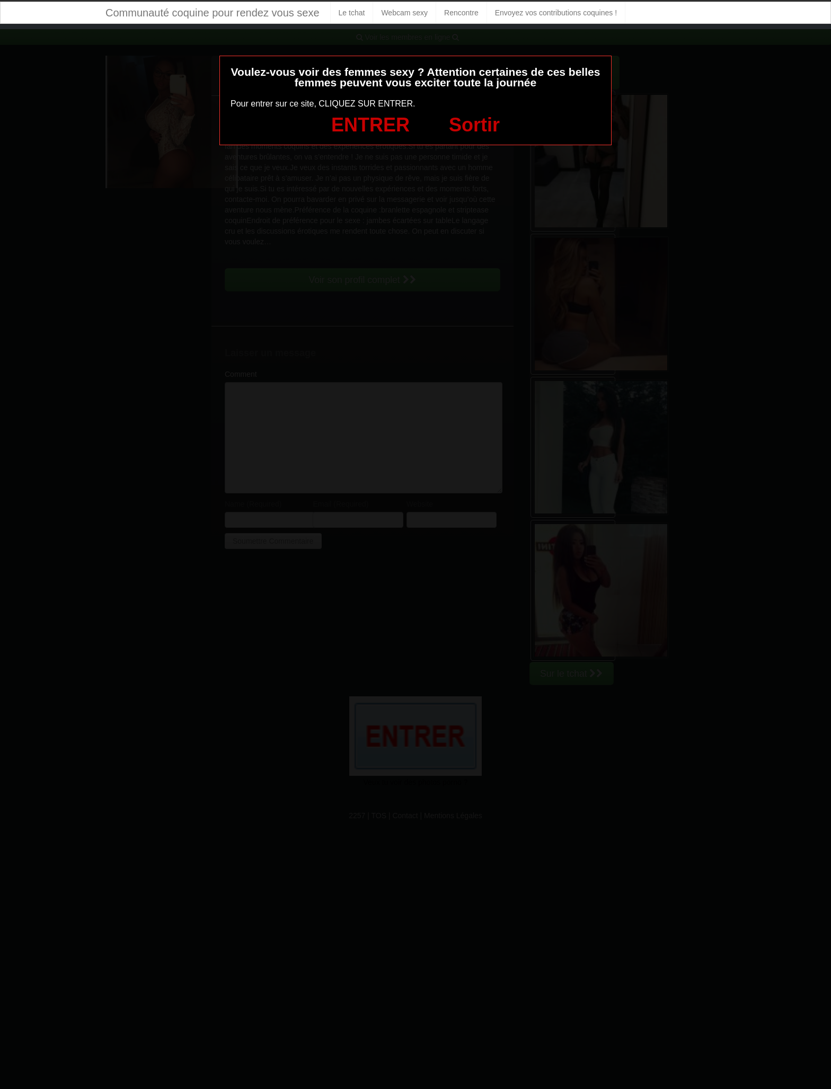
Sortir (474, 125)
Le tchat (352, 12)
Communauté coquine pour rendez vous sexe (212, 13)
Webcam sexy (404, 12)
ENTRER (370, 125)
